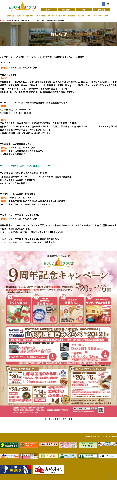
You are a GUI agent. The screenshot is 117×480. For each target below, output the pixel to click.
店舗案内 (20, 15)
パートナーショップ (101, 15)
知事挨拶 (11, 15)
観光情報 (71, 15)
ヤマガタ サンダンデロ (56, 15)
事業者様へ (66, 9)
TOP (1, 21)
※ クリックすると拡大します (58, 418)
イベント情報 (39, 15)
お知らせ (7, 21)
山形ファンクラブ (83, 15)
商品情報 (29, 15)
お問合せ (101, 9)
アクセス (84, 9)
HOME (49, 9)
